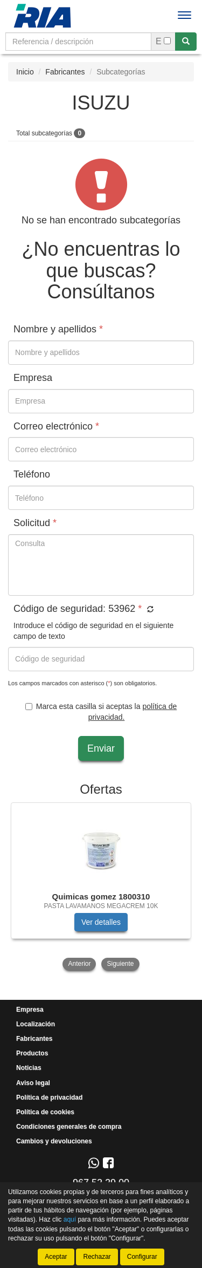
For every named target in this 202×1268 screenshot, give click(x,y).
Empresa (30, 1009)
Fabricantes (65, 71)
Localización (35, 1024)
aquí (70, 1220)
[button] (149, 609)
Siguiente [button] (120, 963)
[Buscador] (78, 41)
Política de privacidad (49, 1097)
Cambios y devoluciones (54, 1141)
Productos (32, 1053)
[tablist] (101, 887)
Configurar (142, 1256)
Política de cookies (45, 1112)
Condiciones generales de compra (68, 1126)
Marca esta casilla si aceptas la (101, 711)
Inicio (25, 71)
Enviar (101, 748)
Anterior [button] (79, 963)
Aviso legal (33, 1083)
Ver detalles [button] (101, 922)
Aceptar (56, 1256)
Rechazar (96, 1256)
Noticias (28, 1068)
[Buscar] (186, 41)
